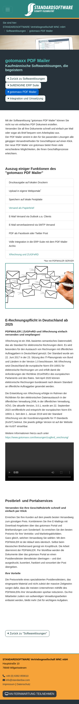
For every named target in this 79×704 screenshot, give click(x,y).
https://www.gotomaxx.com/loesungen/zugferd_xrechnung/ (37, 437)
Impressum (9, 684)
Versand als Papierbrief (21, 208)
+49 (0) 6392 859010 (15, 675)
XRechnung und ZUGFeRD (24, 254)
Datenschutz (23, 684)
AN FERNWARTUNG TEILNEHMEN (29, 693)
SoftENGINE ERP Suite (23, 85)
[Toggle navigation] (8, 9)
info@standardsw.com (16, 680)
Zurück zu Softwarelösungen (26, 78)
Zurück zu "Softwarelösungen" (27, 633)
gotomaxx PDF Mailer (21, 91)
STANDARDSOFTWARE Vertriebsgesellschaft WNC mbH (34, 27)
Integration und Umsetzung (25, 98)
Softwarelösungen (16, 31)
